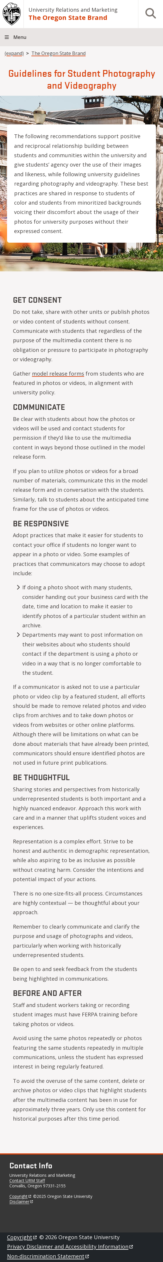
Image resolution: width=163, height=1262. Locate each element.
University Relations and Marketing (73, 9)
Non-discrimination (48, 1256)
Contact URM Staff (27, 1180)
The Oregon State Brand (67, 17)
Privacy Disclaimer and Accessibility (70, 1246)
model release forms (58, 373)
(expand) (14, 53)
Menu (19, 37)
